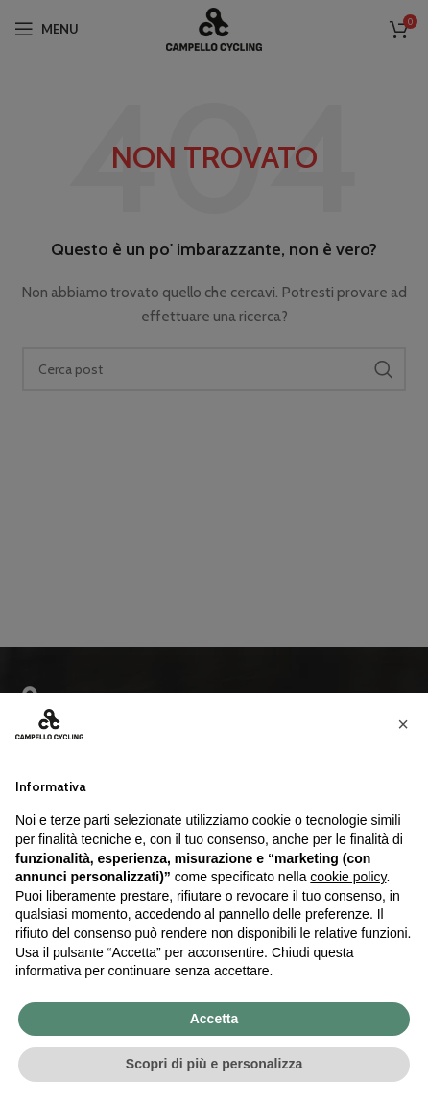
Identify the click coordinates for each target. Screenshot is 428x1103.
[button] (403, 724)
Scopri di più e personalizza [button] (214, 1063)
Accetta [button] (214, 1018)
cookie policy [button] (348, 876)
